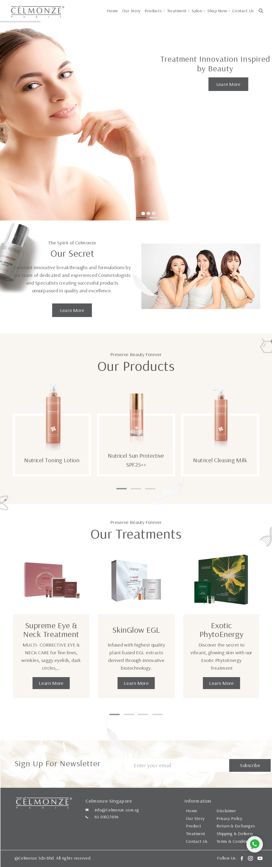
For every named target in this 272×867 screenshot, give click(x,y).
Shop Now (217, 10)
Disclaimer (226, 810)
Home (112, 10)
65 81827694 (106, 816)
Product (193, 825)
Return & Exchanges (235, 825)
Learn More (228, 84)
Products (153, 10)
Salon (197, 10)
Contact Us (243, 10)
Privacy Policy (229, 818)
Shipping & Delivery (234, 833)
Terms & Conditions (234, 841)
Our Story (131, 10)
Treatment (176, 10)
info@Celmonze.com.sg (117, 809)
